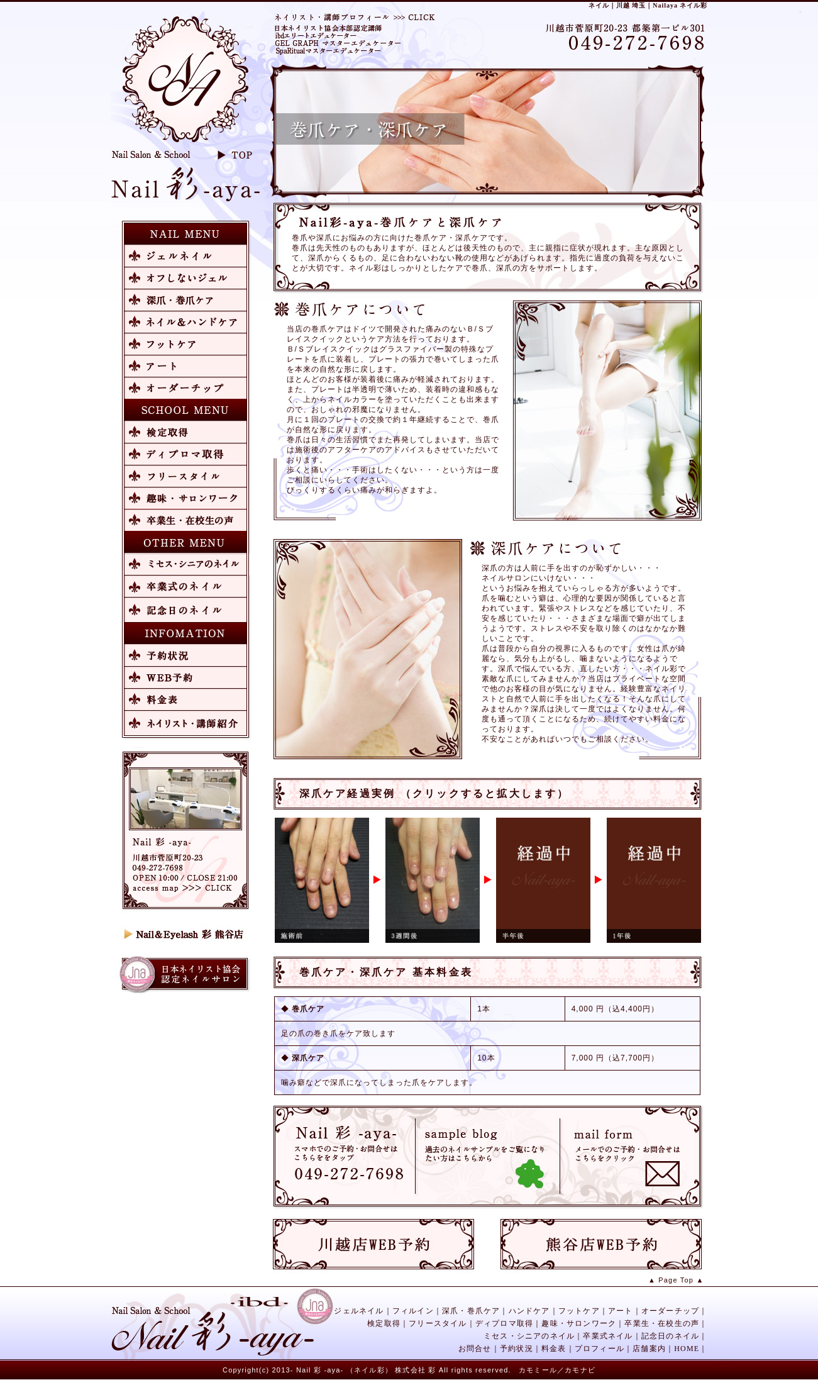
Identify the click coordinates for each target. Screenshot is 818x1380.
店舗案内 (649, 1348)
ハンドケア (529, 1310)
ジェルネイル (359, 1310)
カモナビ (580, 1370)
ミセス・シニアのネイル (529, 1336)
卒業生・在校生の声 (661, 1323)
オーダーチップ (670, 1310)
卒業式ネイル (608, 1336)
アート (620, 1310)
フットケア (579, 1310)
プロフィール (599, 1348)
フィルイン (413, 1310)
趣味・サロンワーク (578, 1323)
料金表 (554, 1348)
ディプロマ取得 (504, 1323)
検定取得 (384, 1323)
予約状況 (516, 1348)
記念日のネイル (670, 1336)
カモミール (538, 1370)
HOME (686, 1348)
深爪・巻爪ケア (471, 1310)
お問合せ (475, 1348)
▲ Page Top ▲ (676, 1280)
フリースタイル (438, 1323)
